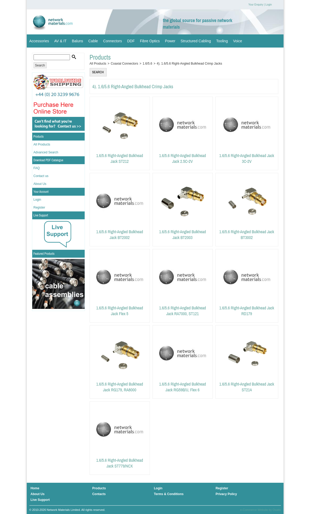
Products (39, 136)
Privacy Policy (226, 494)
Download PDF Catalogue (48, 160)
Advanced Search (46, 152)
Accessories (39, 41)
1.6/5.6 (147, 63)
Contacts (99, 494)
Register (39, 207)
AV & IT (60, 41)
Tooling (222, 41)
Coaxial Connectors (124, 63)
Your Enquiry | (256, 4)
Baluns (77, 41)
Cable (93, 41)
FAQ (37, 168)
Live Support (41, 215)
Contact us (41, 176)
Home (35, 488)
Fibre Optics (150, 41)
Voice (237, 41)
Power (170, 41)
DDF (131, 41)
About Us (40, 184)
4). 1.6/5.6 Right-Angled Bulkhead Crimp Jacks (189, 63)
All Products (42, 144)
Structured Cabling (196, 41)
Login (268, 4)
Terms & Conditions (168, 494)
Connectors (112, 41)
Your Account (41, 192)
